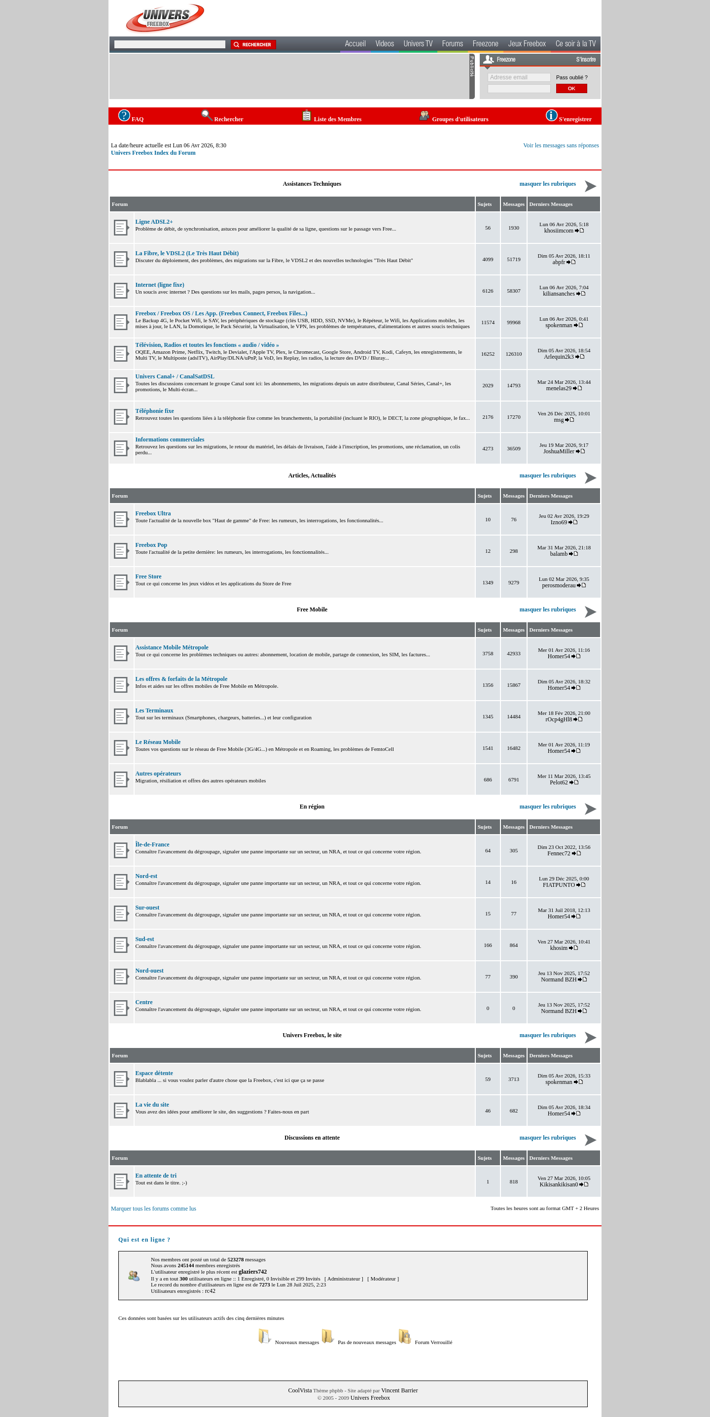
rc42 (210, 1290)
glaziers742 (253, 1271)
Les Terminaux (154, 710)
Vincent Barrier (399, 1390)
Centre (143, 1002)
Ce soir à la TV (576, 45)
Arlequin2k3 (559, 356)
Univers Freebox (370, 1397)
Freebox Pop (151, 544)
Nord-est (146, 876)
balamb (559, 553)
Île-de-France (152, 844)
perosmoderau (559, 585)
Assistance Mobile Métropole (171, 647)
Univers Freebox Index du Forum (153, 152)
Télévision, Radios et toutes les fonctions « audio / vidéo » (207, 344)
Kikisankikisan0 (559, 1184)
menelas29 (558, 388)
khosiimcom (558, 230)
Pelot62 (559, 782)
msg (559, 419)
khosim (559, 948)
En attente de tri (156, 1175)
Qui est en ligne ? (144, 1239)
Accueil (355, 45)
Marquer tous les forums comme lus (153, 1208)
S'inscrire (586, 60)
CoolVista (300, 1390)
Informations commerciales (169, 439)
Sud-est (144, 939)
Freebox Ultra (153, 513)
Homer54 (559, 656)
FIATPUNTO (559, 884)
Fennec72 (558, 853)
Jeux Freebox (527, 45)
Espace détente (154, 1073)
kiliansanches (559, 293)
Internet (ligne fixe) (159, 284)
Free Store (148, 576)
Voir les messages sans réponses (561, 145)
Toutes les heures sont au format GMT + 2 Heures (545, 1208)
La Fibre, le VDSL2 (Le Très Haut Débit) (187, 253)
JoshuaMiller (558, 451)
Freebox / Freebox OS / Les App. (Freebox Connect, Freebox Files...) (221, 313)
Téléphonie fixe (154, 410)
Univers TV (418, 45)
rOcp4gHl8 (559, 719)
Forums (452, 45)
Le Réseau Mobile (157, 742)
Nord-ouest (149, 970)
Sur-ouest (147, 907)
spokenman (558, 325)
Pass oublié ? (572, 77)
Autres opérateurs (158, 773)
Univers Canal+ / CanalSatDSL (174, 376)
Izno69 (559, 522)
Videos (385, 45)
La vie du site (152, 1104)
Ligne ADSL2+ (154, 221)
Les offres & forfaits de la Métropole (181, 678)
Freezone (485, 45)
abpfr (559, 262)
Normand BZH (558, 979)
